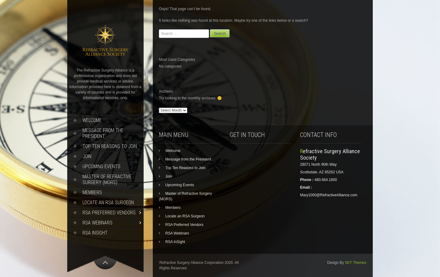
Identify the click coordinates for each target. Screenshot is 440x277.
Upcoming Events (101, 166)
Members (92, 192)
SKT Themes (355, 262)
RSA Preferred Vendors (109, 213)
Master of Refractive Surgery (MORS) (107, 179)
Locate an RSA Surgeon (108, 202)
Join (86, 156)
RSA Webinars (97, 223)
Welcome (92, 120)
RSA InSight (95, 233)
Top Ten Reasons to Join (109, 146)
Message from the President (102, 133)
